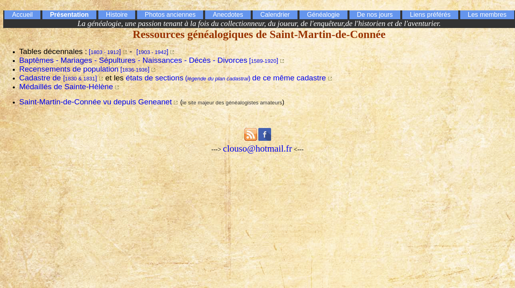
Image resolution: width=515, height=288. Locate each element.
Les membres (487, 14)
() (226, 78)
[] (105, 51)
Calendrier (275, 14)
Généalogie (323, 14)
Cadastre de (58, 78)
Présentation (69, 14)
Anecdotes (228, 14)
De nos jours (375, 14)
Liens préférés (430, 14)
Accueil (22, 14)
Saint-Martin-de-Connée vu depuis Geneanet (95, 102)
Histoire (117, 14)
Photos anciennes (170, 14)
